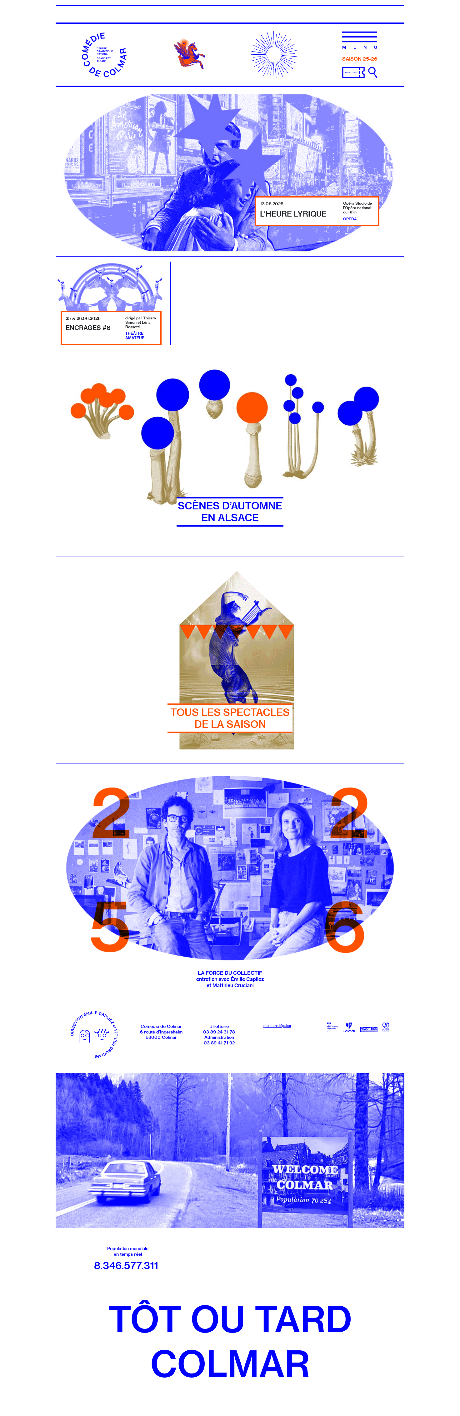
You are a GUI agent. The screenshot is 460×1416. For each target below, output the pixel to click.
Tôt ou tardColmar (230, 1341)
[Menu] (359, 40)
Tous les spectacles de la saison (230, 718)
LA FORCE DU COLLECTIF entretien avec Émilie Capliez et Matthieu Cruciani (230, 979)
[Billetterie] (353, 72)
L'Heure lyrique (293, 213)
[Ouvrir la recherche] (372, 72)
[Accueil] (105, 54)
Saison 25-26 (359, 59)
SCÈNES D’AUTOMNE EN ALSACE (230, 512)
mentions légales (277, 1025)
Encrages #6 (88, 328)
